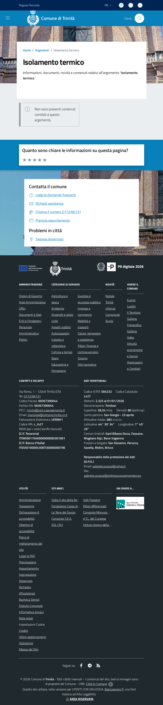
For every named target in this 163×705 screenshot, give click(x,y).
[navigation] (7, 18)
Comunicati (112, 314)
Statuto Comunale (31, 605)
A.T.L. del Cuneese (94, 518)
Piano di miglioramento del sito (30, 543)
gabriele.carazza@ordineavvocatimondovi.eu (112, 475)
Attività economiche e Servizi (135, 349)
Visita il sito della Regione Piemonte (74, 500)
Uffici (22, 308)
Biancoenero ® (114, 689)
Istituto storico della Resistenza (103, 524)
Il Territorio (133, 312)
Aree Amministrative (32, 302)
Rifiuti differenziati (94, 506)
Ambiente (57, 308)
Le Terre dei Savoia (63, 512)
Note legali (26, 618)
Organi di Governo (30, 296)
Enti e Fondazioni (30, 321)
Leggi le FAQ (27, 556)
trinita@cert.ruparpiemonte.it (46, 410)
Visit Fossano (91, 500)
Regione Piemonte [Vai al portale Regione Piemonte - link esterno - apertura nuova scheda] (29, 5)
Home (27, 50)
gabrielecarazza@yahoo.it (109, 466)
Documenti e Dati (30, 314)
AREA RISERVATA (79, 699)
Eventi (131, 300)
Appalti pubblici (61, 327)
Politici (23, 339)
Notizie (109, 296)
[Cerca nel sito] (139, 18)
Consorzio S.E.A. (61, 518)
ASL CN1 (57, 524)
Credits (23, 630)
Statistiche (26, 643)
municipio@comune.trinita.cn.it (47, 415)
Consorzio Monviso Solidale (100, 512)
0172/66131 (32, 396)
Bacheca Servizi (29, 599)
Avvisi (109, 321)
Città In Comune (96, 683)
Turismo (82, 358)
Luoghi (131, 306)
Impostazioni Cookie (32, 624)
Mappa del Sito (28, 649)
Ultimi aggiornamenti (32, 637)
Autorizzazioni (60, 333)
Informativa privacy (31, 612)
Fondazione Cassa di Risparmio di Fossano (78, 506)
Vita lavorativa (87, 364)
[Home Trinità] (52, 18)
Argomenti (42, 50)
